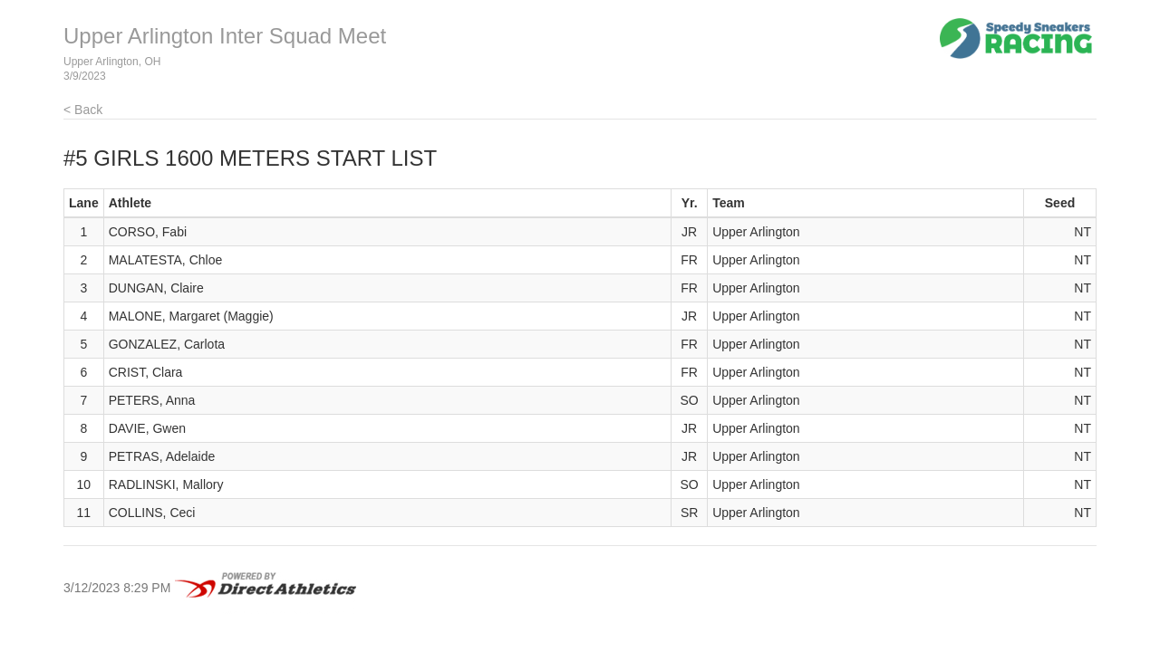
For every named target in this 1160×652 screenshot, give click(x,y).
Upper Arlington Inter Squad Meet (224, 36)
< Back (82, 109)
